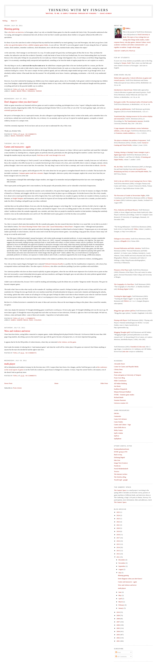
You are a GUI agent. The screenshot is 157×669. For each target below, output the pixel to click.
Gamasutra (117, 416)
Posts (118, 652)
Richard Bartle (118, 397)
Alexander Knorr (119, 364)
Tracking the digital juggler (122, 296)
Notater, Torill (126, 63)
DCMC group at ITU (120, 452)
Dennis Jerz (118, 372)
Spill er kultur (118, 433)
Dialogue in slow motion (122, 239)
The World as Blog (120, 477)
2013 (118, 550)
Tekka (136, 229)
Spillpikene (117, 439)
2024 (118, 515)
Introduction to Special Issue (123, 90)
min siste (126, 351)
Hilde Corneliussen (120, 381)
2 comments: (31, 318)
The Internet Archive (120, 474)
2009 (118, 615)
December (121, 560)
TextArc (116, 471)
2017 (118, 538)
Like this (103, 165)
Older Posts (104, 383)
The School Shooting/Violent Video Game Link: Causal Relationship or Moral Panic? (46, 227)
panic (24, 91)
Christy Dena (118, 369)
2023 (118, 518)
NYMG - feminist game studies (124, 395)
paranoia (31, 91)
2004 (118, 631)
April (120, 598)
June (120, 592)
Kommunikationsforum (121, 449)
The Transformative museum (133, 121)
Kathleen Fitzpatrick (120, 389)
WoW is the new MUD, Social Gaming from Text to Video (132, 181)
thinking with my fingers (78, 10)
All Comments (121, 656)
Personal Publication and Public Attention (127, 248)
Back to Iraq (118, 455)
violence (37, 320)
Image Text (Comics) (121, 463)
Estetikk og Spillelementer (122, 109)
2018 (118, 534)
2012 (118, 554)
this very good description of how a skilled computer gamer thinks (27, 45)
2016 (118, 541)
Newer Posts (8, 383)
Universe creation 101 (121, 403)
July (120, 573)
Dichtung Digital (119, 457)
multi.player (9, 364)
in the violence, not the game (67, 342)
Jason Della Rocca (120, 427)
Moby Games (118, 430)
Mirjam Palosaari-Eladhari (122, 392)
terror (39, 91)
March (120, 602)
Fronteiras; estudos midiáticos (125, 133)
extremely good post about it (13, 110)
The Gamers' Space (120, 490)
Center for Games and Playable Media (126, 367)
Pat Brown (46, 266)
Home (56, 383)
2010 (118, 612)
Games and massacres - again (17, 147)
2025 (118, 512)
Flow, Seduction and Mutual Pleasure (126, 210)
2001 (118, 641)
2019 (118, 531)
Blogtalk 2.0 (125, 241)
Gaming (20, 320)
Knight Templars (18, 198)
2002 (118, 638)
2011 (118, 557)
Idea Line (117, 460)
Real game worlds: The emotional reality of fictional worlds (133, 102)
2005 (118, 628)
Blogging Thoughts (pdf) (122, 332)
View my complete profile (124, 51)
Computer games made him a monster (31, 173)
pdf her (133, 311)
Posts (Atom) (17, 388)
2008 (118, 619)
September (122, 566)
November (122, 563)
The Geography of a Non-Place (124, 284)
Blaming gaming (11, 29)
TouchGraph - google (121, 480)
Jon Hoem (117, 386)
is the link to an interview (16, 32)
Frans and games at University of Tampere (127, 375)
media (19, 91)
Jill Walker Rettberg (120, 383)
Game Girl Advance (120, 419)
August (121, 569)
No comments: (31, 89)
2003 (118, 635)
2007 (118, 622)
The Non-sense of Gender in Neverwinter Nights (129, 195)
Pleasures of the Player (121, 270)
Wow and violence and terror (17, 331)
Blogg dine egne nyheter (122, 311)
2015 (118, 544)
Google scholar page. (133, 47)
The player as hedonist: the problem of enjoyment (130, 140)
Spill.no (116, 436)
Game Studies (118, 422)
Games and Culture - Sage (122, 424)
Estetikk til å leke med (138, 347)
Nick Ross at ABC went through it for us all (51, 155)
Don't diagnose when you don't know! (21, 102)
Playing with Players (120, 320)
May (120, 595)
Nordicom (117, 466)
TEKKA (126, 301)
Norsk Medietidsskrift (121, 469)
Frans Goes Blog (119, 378)
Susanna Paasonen (120, 400)
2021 (118, 525)
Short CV (14, 21)
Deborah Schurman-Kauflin (54, 264)
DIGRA (116, 413)
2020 (118, 528)
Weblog (4, 21)
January (121, 608)
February (121, 605)
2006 (118, 625)
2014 (118, 547)
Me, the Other (118, 167)
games (13, 91)
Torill (128, 28)
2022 (118, 522)
